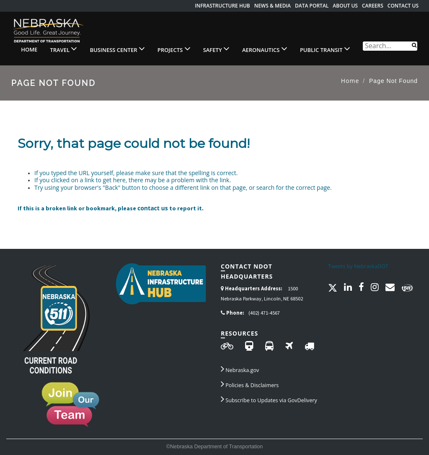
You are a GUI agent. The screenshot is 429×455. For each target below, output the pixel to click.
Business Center (117, 49)
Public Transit (325, 49)
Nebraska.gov (240, 369)
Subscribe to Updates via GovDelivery (269, 399)
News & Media (272, 5)
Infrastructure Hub (222, 5)
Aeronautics (264, 49)
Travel (63, 49)
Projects (174, 49)
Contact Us (403, 5)
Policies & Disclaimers (250, 384)
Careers (372, 5)
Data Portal (311, 5)
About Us (345, 5)
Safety (216, 49)
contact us (152, 208)
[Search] (414, 44)
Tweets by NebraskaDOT (358, 266)
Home (29, 49)
